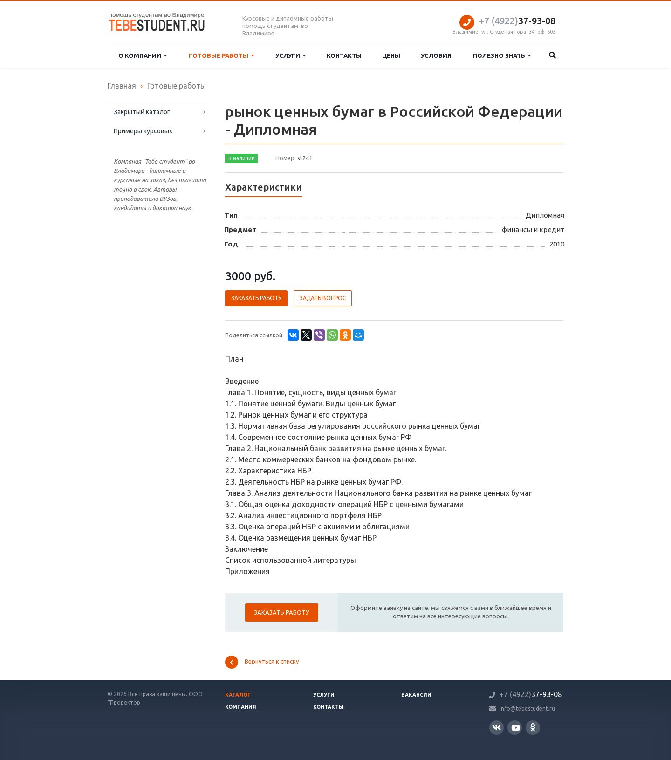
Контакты (344, 55)
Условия (436, 55)
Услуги (290, 55)
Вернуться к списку (262, 662)
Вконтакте (496, 727)
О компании (142, 55)
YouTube (515, 728)
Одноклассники (532, 727)
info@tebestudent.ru (527, 708)
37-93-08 (517, 20)
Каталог (238, 695)
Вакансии (416, 695)
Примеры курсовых (143, 131)
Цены (391, 55)
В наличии (241, 158)
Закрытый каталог (142, 112)
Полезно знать (502, 55)
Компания (240, 707)
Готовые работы (221, 55)
